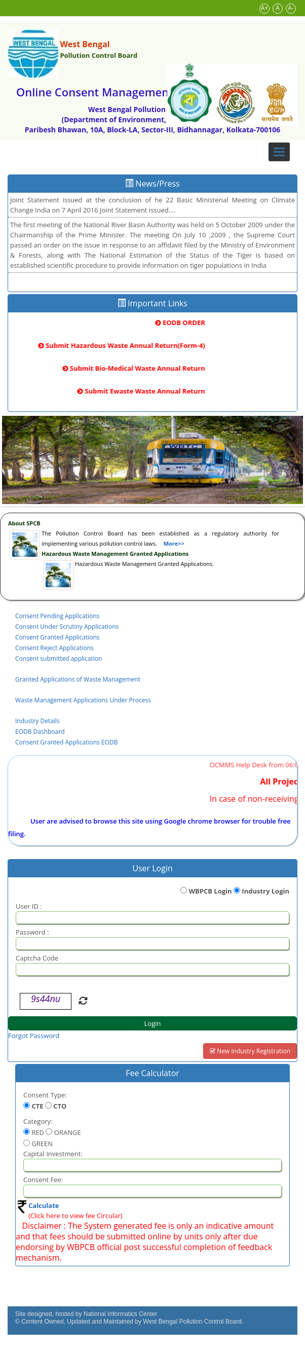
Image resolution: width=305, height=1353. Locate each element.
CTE (37, 1106)
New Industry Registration (250, 1051)
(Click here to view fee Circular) (75, 1215)
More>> (174, 543)
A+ (264, 8)
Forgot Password (33, 1035)
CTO (59, 1106)
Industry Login (265, 891)
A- (290, 8)
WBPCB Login (210, 891)
